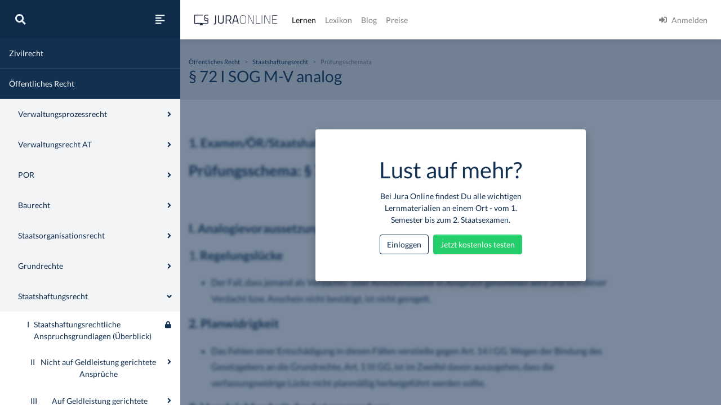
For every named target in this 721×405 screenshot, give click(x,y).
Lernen (304, 20)
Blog (369, 20)
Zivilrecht (26, 53)
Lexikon (338, 20)
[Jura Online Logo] (236, 20)
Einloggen (404, 244)
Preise (397, 20)
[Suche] (20, 19)
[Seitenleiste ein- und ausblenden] (160, 19)
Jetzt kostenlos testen (477, 244)
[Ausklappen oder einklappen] (169, 362)
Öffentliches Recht (41, 83)
